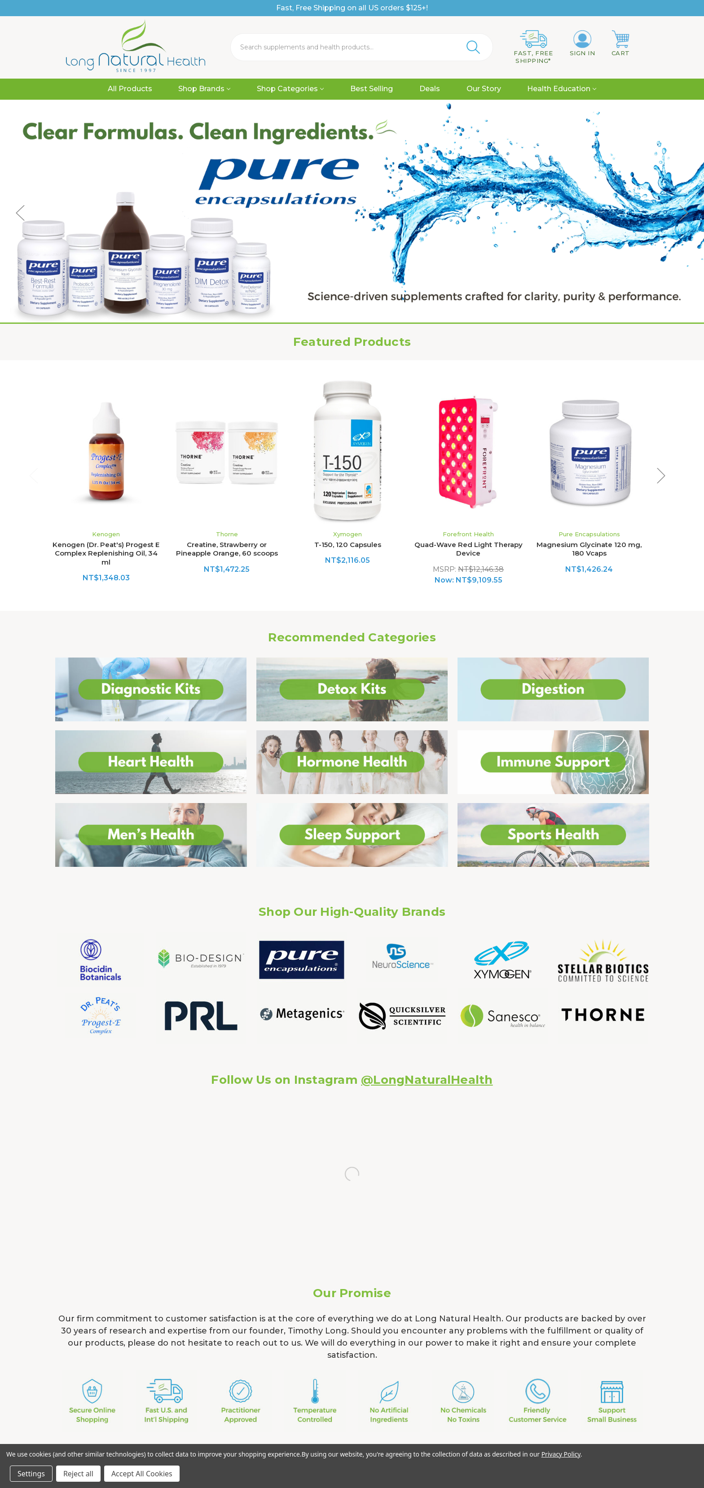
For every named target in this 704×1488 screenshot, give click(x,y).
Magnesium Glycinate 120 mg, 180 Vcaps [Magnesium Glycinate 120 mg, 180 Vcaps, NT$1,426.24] (589, 549)
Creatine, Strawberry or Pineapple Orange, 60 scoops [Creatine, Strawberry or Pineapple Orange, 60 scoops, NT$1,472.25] (227, 549)
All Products (130, 88)
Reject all (78, 1474)
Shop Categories (290, 88)
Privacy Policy (561, 1454)
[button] (151, 689)
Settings (31, 1474)
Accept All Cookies (141, 1474)
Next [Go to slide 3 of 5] (684, 212)
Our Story (483, 88)
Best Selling (371, 88)
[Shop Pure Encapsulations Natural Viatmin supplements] (352, 213)
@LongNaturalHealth (427, 1080)
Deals (429, 88)
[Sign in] (582, 43)
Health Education (561, 88)
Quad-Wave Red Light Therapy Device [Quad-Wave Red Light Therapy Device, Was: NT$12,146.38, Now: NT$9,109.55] (468, 549)
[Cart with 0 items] (620, 43)
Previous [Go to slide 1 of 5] (20, 212)
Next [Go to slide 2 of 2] (661, 475)
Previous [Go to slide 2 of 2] (34, 475)
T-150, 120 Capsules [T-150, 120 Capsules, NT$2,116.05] (347, 544)
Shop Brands (204, 88)
